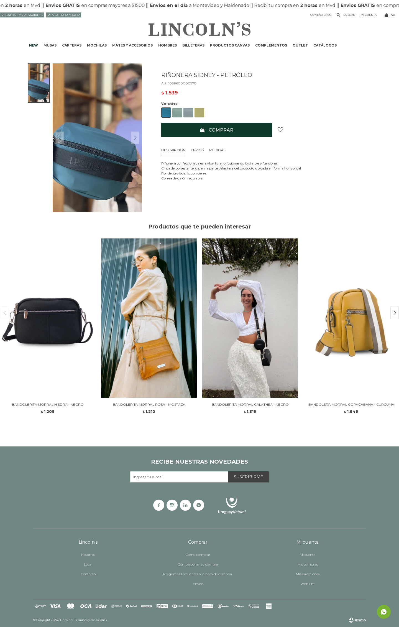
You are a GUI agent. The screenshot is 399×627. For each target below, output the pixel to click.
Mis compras (308, 564)
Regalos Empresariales (22, 15)
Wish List (307, 584)
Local (88, 564)
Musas (50, 45)
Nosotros (88, 555)
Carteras (71, 45)
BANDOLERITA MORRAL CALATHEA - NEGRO (250, 404)
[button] (394, 313)
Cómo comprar (198, 555)
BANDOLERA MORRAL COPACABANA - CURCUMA (351, 404)
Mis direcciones (307, 574)
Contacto (88, 574)
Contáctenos (320, 15)
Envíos (198, 584)
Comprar (221, 130)
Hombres (167, 45)
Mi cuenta (308, 555)
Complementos (271, 45)
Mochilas (97, 45)
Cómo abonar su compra (198, 564)
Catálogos (325, 45)
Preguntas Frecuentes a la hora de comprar (197, 574)
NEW (33, 45)
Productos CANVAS (230, 45)
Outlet (300, 45)
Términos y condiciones (91, 620)
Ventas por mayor (64, 15)
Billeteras (193, 45)
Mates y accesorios (132, 45)
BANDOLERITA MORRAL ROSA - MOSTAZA (149, 404)
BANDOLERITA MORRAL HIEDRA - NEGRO (48, 404)
